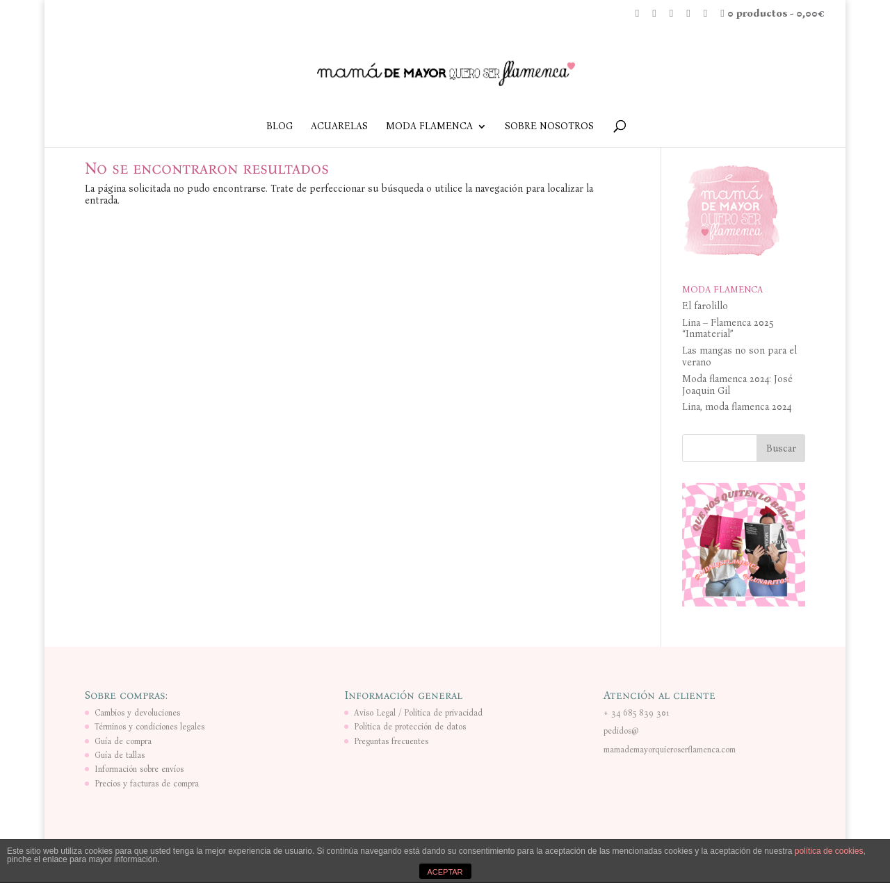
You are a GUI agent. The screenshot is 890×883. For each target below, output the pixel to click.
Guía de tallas (120, 755)
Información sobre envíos (139, 769)
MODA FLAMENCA (429, 127)
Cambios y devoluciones (137, 713)
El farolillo (705, 306)
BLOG (279, 127)
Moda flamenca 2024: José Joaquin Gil (737, 385)
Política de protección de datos (410, 727)
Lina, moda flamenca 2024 (736, 407)
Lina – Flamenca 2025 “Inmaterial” (728, 328)
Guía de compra (123, 741)
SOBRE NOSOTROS (549, 127)
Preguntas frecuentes (391, 741)
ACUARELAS (339, 127)
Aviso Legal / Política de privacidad (418, 713)
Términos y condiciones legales (149, 727)
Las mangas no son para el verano (739, 356)
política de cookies (829, 851)
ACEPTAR (444, 872)
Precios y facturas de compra (147, 784)
